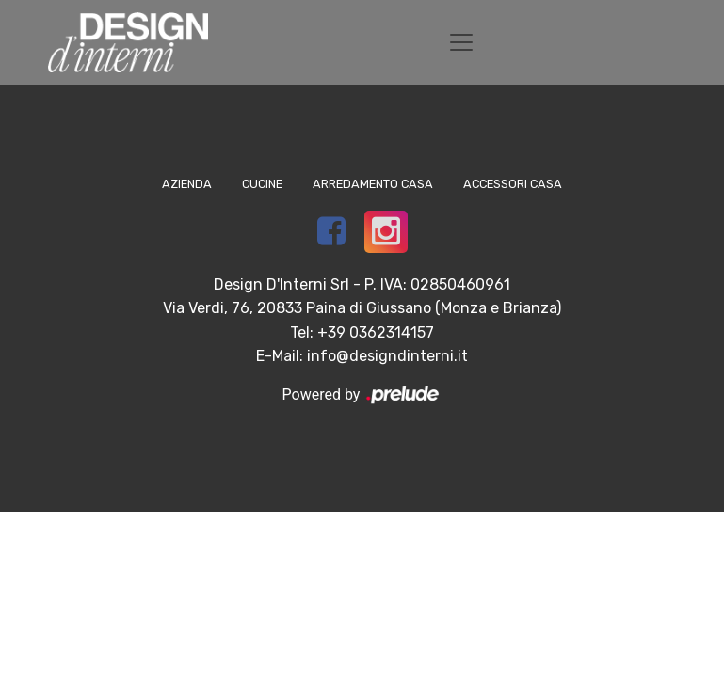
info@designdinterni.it (387, 356)
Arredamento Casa (373, 184)
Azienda (187, 184)
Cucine (262, 184)
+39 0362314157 (375, 332)
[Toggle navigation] (461, 42)
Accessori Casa (512, 184)
